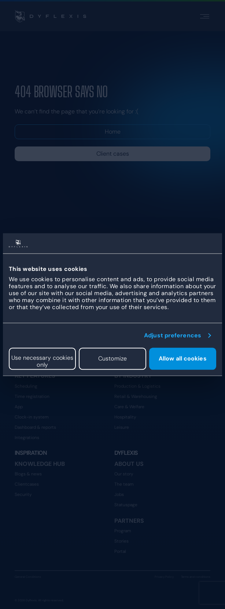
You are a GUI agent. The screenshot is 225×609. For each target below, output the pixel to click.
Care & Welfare (129, 407)
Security (23, 494)
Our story (123, 474)
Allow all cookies (183, 359)
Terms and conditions (195, 577)
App (19, 407)
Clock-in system (32, 417)
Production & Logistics (137, 386)
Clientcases (27, 484)
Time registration (32, 396)
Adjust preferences (172, 335)
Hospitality (125, 417)
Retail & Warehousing (135, 396)
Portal (120, 551)
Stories (121, 541)
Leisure (121, 427)
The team (124, 484)
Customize (112, 359)
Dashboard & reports (35, 427)
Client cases (112, 153)
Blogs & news (28, 474)
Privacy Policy (164, 577)
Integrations (27, 438)
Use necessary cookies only (42, 361)
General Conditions (28, 577)
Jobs (119, 494)
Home (113, 131)
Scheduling (26, 386)
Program (122, 531)
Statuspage (125, 505)
